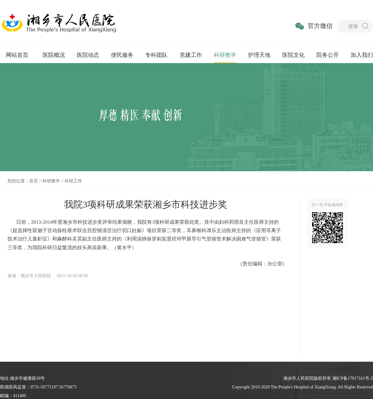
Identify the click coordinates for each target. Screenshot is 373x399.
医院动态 (88, 55)
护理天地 (259, 55)
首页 (33, 181)
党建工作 (191, 55)
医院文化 (293, 55)
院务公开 (327, 55)
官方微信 (320, 25)
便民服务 (122, 55)
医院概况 (54, 55)
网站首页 (17, 55)
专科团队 (156, 55)
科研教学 (225, 55)
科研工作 (73, 181)
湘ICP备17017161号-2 (352, 378)
